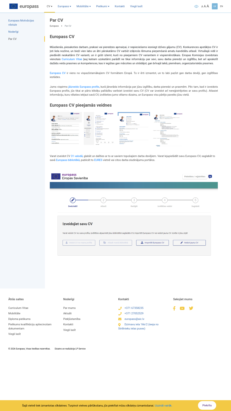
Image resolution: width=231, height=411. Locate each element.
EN (220, 6)
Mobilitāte (83, 6)
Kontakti (121, 6)
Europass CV (59, 73)
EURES (99, 159)
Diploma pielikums (20, 317)
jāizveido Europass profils (86, 87)
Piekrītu (206, 405)
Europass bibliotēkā (69, 159)
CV (49, 6)
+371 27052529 (130, 312)
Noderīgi (14, 31)
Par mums (70, 306)
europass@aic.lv (131, 317)
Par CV (13, 39)
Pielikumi (102, 6)
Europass (64, 6)
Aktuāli (68, 312)
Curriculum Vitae (73, 59)
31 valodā (78, 156)
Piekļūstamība (72, 317)
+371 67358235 (130, 306)
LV (214, 6)
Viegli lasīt (137, 6)
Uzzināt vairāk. (163, 405)
